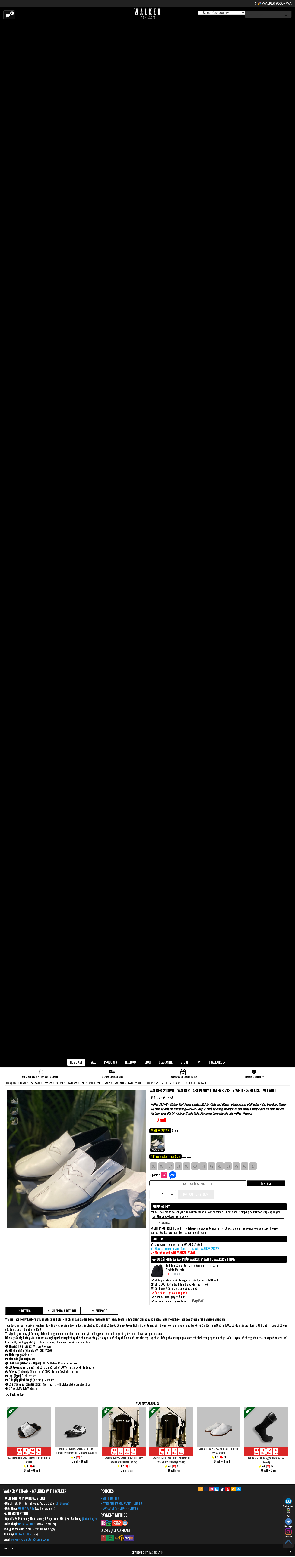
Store (184, 1062)
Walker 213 (95, 1083)
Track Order (217, 1062)
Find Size (266, 1183)
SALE (93, 1062)
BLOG (147, 1062)
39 (186, 1166)
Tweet (168, 1097)
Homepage (76, 1062)
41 (203, 1166)
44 (228, 1166)
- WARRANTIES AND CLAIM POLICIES (121, 1504)
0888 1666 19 (26, 1509)
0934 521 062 (26, 1524)
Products (110, 1062)
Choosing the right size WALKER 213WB (178, 1244)
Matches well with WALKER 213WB (175, 1252)
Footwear (35, 1083)
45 (236, 1166)
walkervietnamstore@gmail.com (30, 1539)
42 (211, 1166)
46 (244, 1166)
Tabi (83, 1083)
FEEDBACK (130, 1062)
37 (170, 1166)
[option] (147, 25)
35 (153, 1166)
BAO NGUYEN (156, 1553)
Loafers (48, 1083)
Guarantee (165, 1062)
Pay (198, 1062)
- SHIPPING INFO (110, 1498)
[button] (218, 1222)
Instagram (288, 1533)
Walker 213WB (158, 1104)
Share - (157, 1097)
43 (219, 1166)
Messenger (288, 1523)
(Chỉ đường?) (62, 1504)
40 (195, 1166)
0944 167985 (23, 1534)
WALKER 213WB (157, 1143)
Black (23, 1083)
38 (178, 1166)
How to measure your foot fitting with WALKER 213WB (187, 1248)
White (109, 1083)
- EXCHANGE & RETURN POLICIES (119, 1509)
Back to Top (16, 1394)
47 (253, 1166)
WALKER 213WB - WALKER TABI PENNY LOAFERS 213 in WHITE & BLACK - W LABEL (213, 1090)
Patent (60, 1083)
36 (161, 1166)
